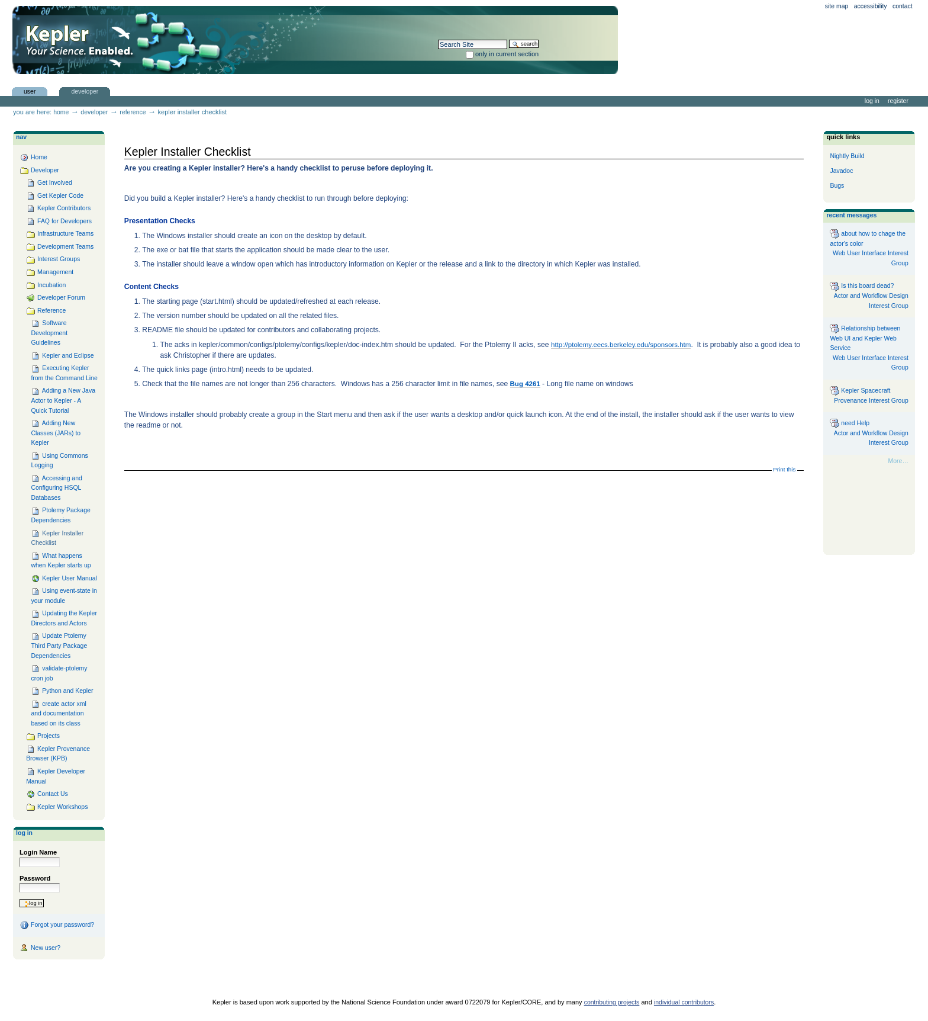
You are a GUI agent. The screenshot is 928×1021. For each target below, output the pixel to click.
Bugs (837, 185)
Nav (21, 137)
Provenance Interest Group (871, 400)
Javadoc (841, 171)
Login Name (38, 852)
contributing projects (612, 1002)
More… (898, 461)
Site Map (837, 6)
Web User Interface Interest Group (870, 258)
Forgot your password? (57, 925)
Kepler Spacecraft (860, 391)
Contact (902, 6)
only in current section (507, 53)
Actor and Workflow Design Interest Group (871, 301)
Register (898, 101)
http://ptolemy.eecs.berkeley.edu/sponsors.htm (621, 344)
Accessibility (870, 6)
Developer (84, 91)
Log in (872, 101)
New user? (40, 948)
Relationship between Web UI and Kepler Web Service (865, 337)
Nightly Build (847, 156)
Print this (784, 469)
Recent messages (851, 215)
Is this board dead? (862, 286)
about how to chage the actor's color (868, 237)
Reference (133, 112)
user (29, 91)
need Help (849, 423)
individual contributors (684, 1002)
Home (61, 112)
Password (35, 878)
